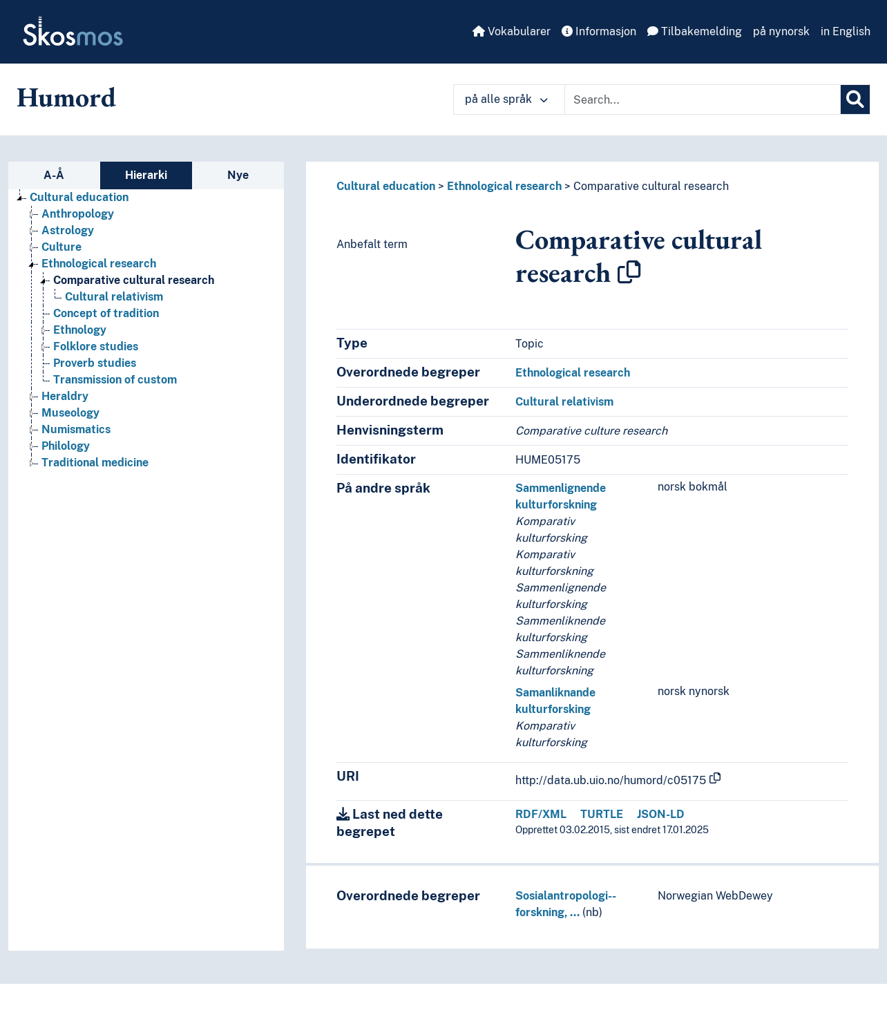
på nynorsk (781, 31)
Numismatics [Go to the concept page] (76, 429)
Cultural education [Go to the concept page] (79, 197)
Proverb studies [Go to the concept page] (94, 363)
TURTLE (601, 814)
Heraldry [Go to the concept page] (64, 396)
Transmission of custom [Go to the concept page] (115, 379)
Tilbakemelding (694, 31)
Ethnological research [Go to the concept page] (98, 263)
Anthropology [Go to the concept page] (77, 213)
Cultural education (385, 186)
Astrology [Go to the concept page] (67, 230)
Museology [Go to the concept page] (70, 412)
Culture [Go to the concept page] (61, 247)
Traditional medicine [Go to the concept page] (95, 462)
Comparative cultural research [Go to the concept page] (133, 280)
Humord (66, 97)
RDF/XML (540, 814)
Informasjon (599, 31)
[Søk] (855, 99)
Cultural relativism (564, 401)
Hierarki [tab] (146, 175)
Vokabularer (512, 31)
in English (845, 31)
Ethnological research (504, 186)
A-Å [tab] (54, 175)
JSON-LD (661, 814)
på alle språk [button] (506, 99)
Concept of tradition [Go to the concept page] (106, 313)
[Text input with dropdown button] (702, 99)
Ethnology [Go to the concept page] (79, 329)
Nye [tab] (238, 175)
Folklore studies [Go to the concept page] (95, 346)
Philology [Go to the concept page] (65, 446)
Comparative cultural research (651, 186)
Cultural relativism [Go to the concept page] (114, 296)
